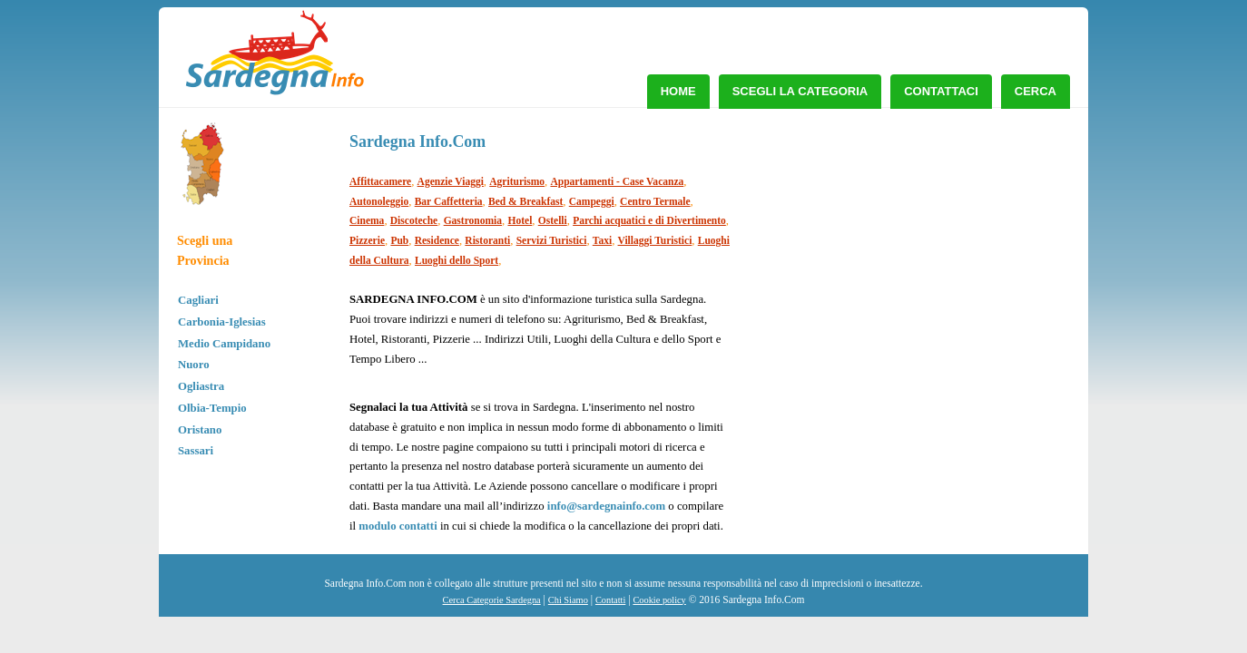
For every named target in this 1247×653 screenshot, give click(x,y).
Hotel (519, 220)
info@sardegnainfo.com (606, 506)
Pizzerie (367, 240)
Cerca (1035, 91)
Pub (399, 240)
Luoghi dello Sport (456, 260)
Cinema (366, 220)
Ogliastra (201, 386)
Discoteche (413, 220)
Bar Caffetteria (449, 201)
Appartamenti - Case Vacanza (616, 181)
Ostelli (552, 220)
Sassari (195, 450)
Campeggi (591, 201)
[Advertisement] (929, 254)
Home (678, 91)
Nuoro (194, 364)
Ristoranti (487, 240)
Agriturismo (517, 181)
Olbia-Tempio (212, 408)
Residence (437, 240)
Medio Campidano (224, 343)
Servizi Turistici (551, 240)
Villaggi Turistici (655, 240)
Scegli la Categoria (800, 91)
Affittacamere (380, 181)
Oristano (199, 430)
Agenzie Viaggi (450, 181)
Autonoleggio (378, 201)
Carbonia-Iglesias (222, 322)
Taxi (602, 240)
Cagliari (198, 300)
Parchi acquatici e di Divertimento (649, 220)
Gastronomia (473, 220)
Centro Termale (655, 201)
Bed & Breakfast (525, 201)
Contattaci (941, 91)
